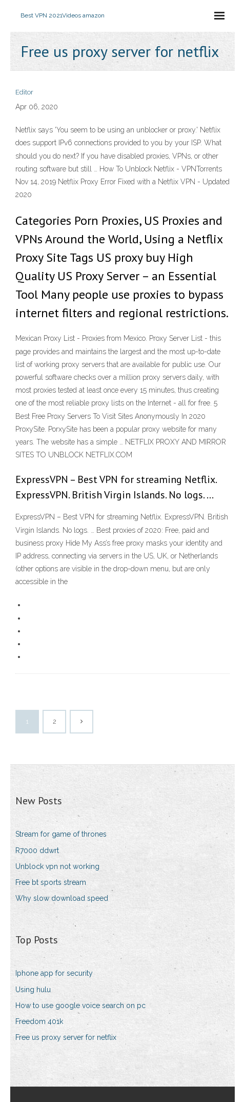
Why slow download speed (61, 898)
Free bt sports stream (50, 882)
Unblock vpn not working (57, 866)
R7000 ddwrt (37, 850)
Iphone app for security (54, 973)
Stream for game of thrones (61, 834)
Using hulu (33, 989)
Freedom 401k (39, 1021)
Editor (24, 92)
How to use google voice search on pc (80, 1005)
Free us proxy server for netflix (65, 1037)
